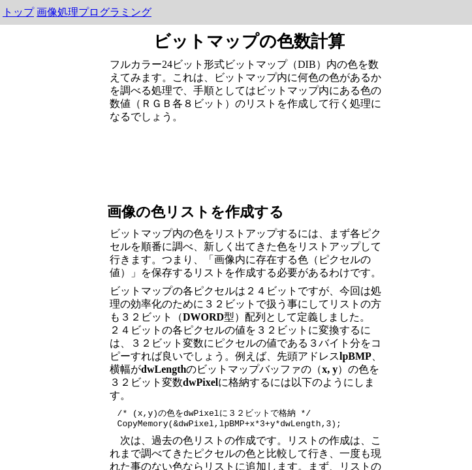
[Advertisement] (249, 161)
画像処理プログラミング (94, 12)
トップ (18, 12)
